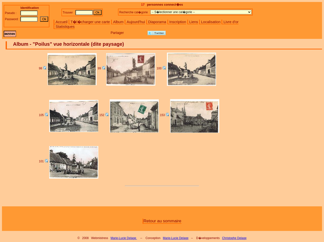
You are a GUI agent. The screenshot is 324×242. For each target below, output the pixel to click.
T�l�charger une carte (90, 22)
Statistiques (65, 26)
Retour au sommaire (162, 221)
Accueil (61, 22)
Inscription (177, 22)
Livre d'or (230, 22)
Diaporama (157, 22)
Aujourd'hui (136, 22)
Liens (193, 22)
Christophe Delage (234, 238)
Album (118, 22)
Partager (117, 33)
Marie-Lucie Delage (124, 238)
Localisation (211, 22)
